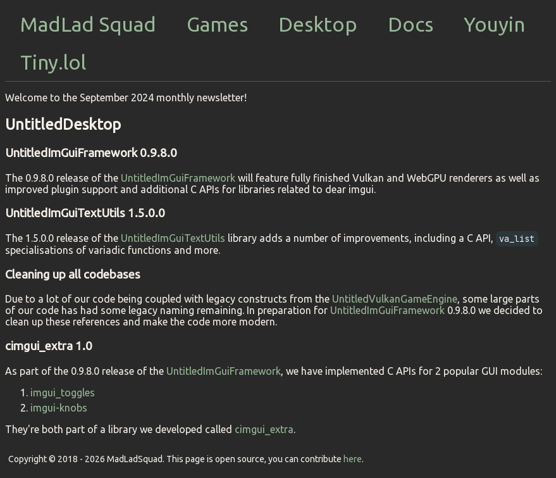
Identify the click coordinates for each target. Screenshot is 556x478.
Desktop (317, 24)
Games (217, 24)
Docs (410, 24)
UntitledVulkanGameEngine (394, 299)
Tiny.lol (53, 62)
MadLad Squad (88, 24)
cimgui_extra (264, 429)
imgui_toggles (62, 392)
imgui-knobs (58, 407)
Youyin (494, 24)
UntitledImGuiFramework (178, 178)
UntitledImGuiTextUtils (173, 238)
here (352, 459)
